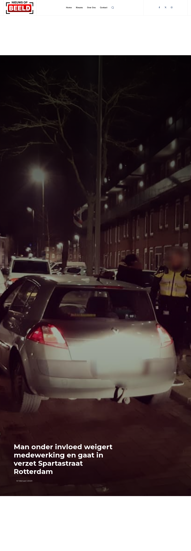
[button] (112, 7)
